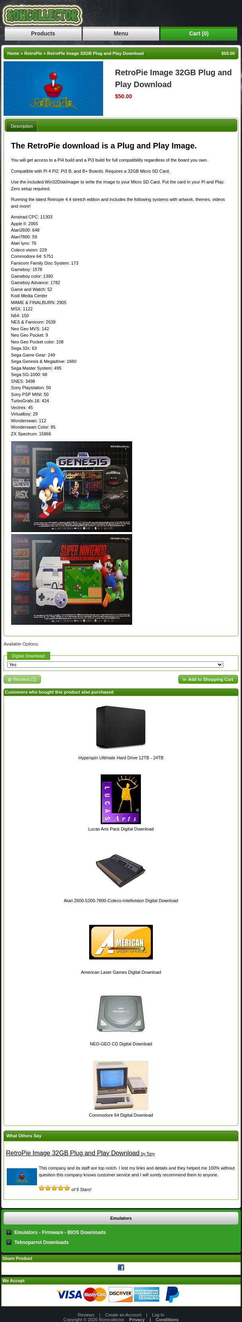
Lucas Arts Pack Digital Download (121, 829)
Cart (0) (199, 33)
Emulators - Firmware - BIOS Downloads (60, 1232)
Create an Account (123, 1314)
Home (13, 53)
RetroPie (33, 53)
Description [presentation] (22, 126)
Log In (158, 1314)
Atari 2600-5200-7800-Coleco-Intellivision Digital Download (121, 900)
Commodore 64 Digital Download (121, 1115)
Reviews (86, 1314)
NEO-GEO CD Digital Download (121, 1043)
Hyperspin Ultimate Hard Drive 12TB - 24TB (121, 757)
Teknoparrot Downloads (41, 1242)
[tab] (21, 126)
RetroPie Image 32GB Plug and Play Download (95, 53)
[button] (208, 679)
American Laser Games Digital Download (121, 972)
